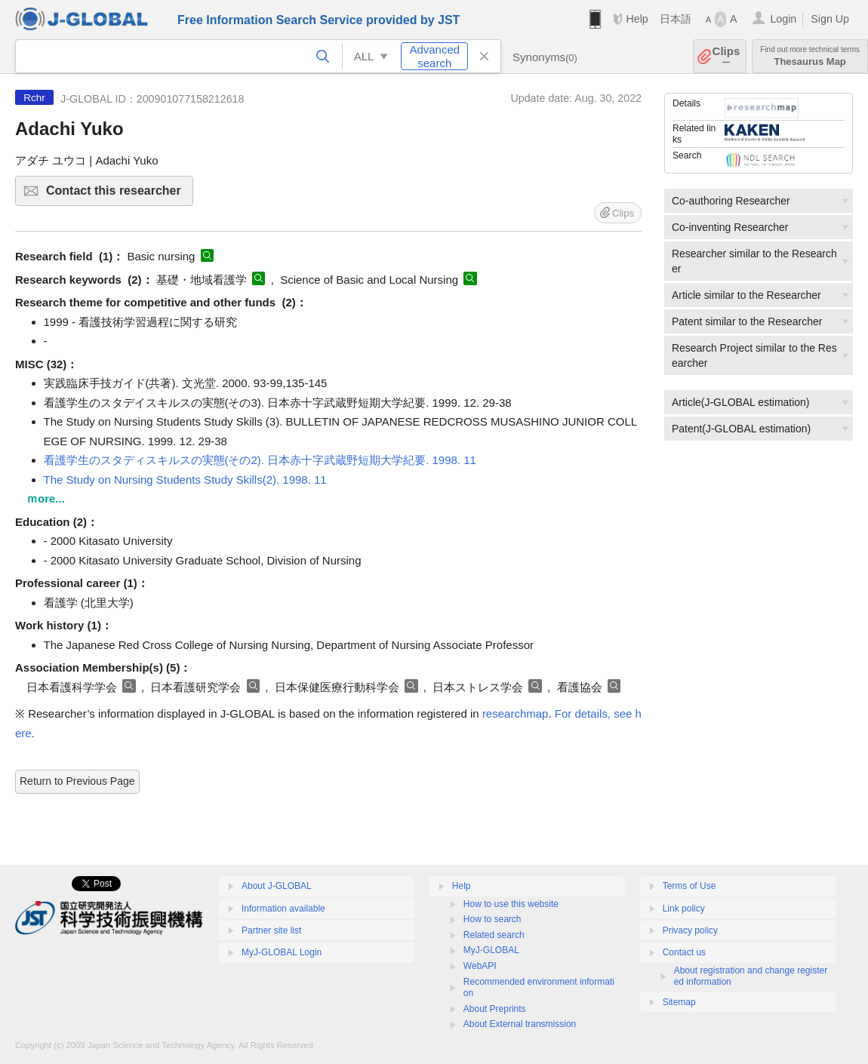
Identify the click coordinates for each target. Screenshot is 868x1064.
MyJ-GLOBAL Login (282, 952)
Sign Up (830, 19)
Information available (283, 908)
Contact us (684, 952)
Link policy (684, 908)
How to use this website (511, 904)
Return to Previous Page (77, 781)
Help (637, 19)
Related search (494, 935)
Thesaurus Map (810, 56)
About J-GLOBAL (277, 886)
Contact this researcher (117, 195)
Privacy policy (690, 930)
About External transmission (519, 1024)
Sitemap (679, 1002)
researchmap (515, 713)
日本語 (675, 19)
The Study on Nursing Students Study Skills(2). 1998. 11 (185, 479)
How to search (492, 919)
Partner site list (271, 930)
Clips (726, 56)
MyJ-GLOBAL (491, 950)
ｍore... (45, 498)
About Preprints (494, 1009)
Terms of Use (689, 886)
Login (783, 19)
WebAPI (480, 966)
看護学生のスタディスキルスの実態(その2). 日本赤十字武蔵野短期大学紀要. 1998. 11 (260, 460)
